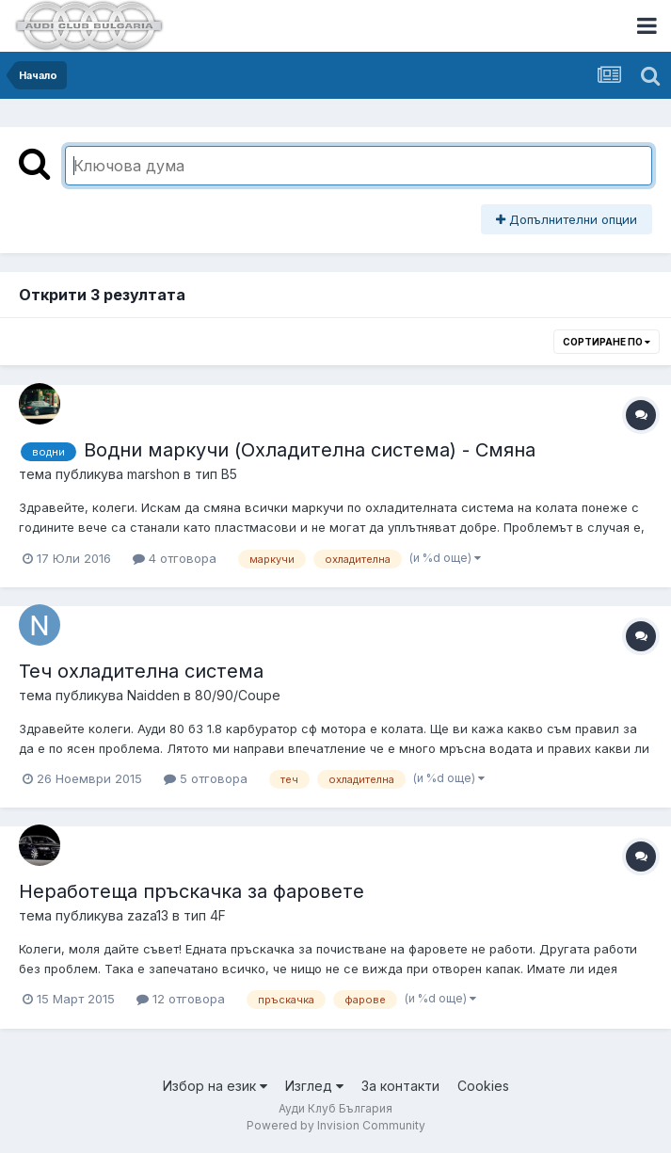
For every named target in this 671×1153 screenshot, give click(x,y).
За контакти (400, 1086)
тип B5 (216, 474)
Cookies (483, 1086)
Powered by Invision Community (336, 1125)
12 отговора (180, 998)
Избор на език (215, 1086)
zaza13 (147, 915)
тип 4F (205, 915)
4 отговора (174, 558)
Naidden (153, 695)
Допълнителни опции (566, 219)
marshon (153, 474)
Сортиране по (606, 341)
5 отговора (206, 778)
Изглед (314, 1086)
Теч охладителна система (141, 671)
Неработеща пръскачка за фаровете (191, 891)
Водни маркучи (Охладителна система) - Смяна (309, 450)
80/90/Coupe (237, 695)
